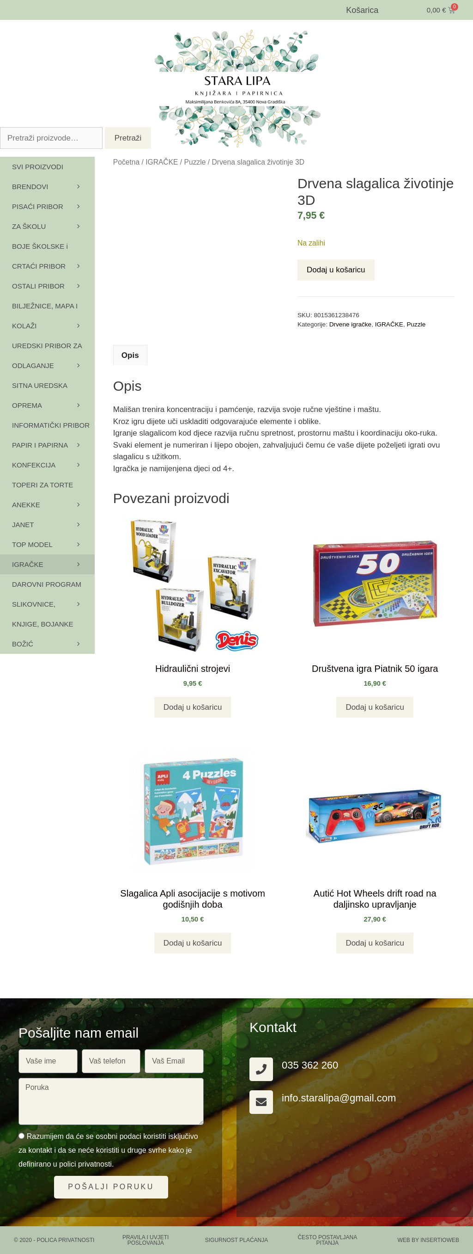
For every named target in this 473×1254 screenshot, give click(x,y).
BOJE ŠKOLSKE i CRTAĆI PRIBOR (53, 259)
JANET (23, 525)
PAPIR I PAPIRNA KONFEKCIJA (53, 458)
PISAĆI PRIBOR (53, 206)
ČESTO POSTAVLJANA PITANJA (327, 1240)
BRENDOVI (53, 187)
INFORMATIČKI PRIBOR (53, 428)
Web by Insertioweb (428, 1240)
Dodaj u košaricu (336, 269)
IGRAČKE (162, 162)
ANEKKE (53, 508)
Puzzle (195, 162)
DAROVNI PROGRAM (53, 587)
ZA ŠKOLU (53, 226)
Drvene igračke (350, 324)
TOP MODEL (53, 544)
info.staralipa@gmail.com (339, 1098)
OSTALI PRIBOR (53, 286)
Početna (126, 162)
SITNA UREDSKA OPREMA (53, 398)
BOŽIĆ (22, 644)
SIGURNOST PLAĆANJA (236, 1240)
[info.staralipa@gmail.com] (261, 1102)
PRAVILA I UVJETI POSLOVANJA (145, 1240)
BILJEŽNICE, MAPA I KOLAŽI (53, 319)
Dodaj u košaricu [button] (193, 707)
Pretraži (128, 138)
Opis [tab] (130, 355)
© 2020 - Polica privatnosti (54, 1240)
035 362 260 (310, 1065)
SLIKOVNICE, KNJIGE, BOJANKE (53, 617)
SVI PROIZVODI (37, 167)
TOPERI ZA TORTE (53, 488)
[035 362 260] (261, 1069)
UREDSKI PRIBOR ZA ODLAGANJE (53, 358)
